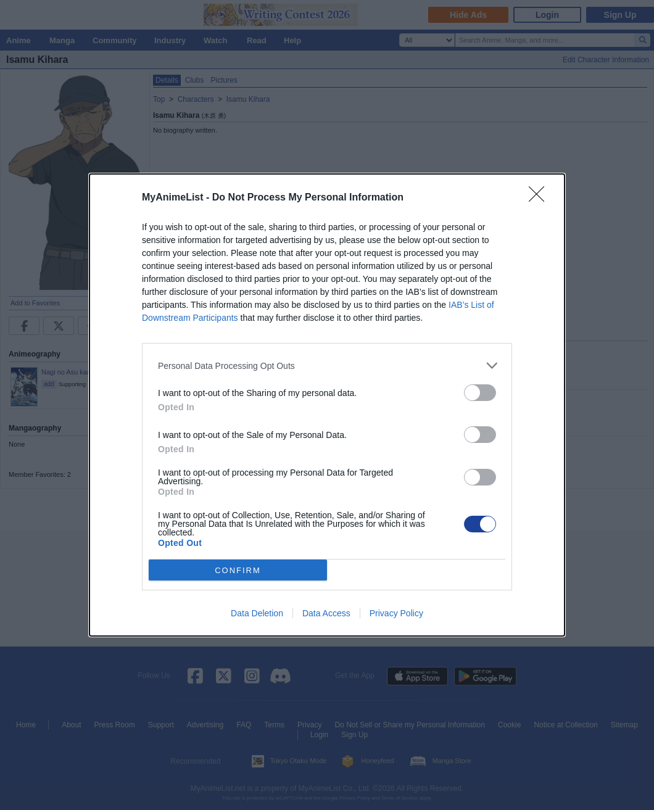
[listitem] (327, 365)
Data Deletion (257, 613)
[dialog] (327, 405)
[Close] (540, 198)
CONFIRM (238, 570)
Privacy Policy (396, 613)
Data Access (326, 613)
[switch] (480, 392)
